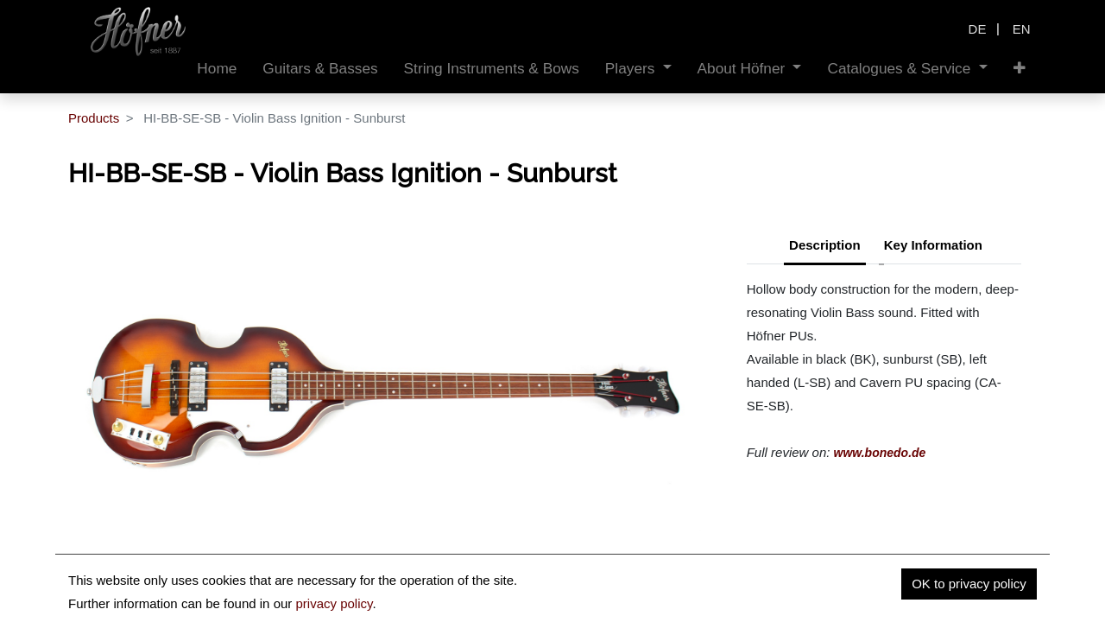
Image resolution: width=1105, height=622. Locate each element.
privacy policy (333, 603)
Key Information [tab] (933, 245)
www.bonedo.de (880, 453)
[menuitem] (216, 68)
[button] (1020, 68)
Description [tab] (825, 245)
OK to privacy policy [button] (969, 583)
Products (93, 118)
